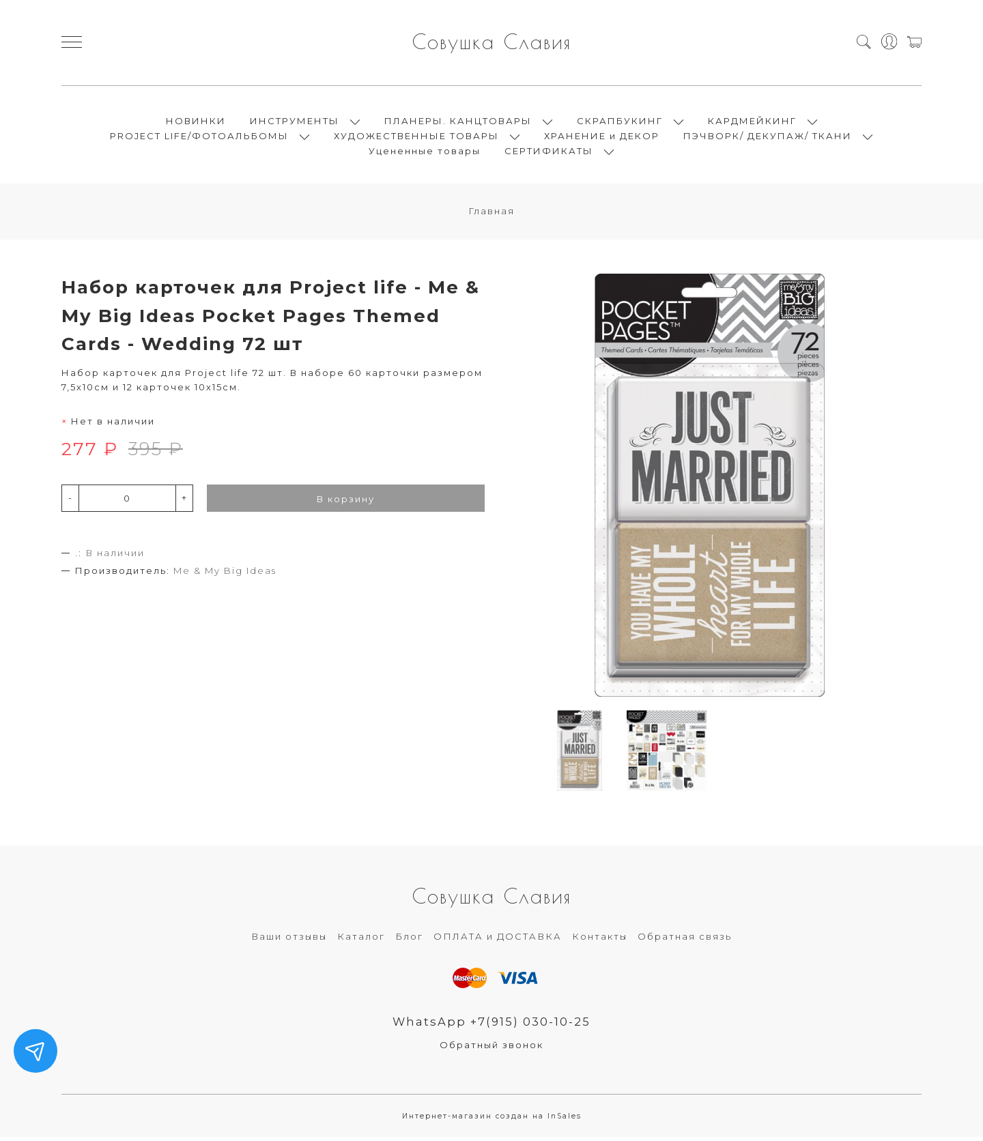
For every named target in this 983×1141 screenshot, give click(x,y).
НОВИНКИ (196, 122)
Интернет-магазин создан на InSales (492, 1120)
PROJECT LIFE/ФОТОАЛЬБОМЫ (199, 137)
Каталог (361, 939)
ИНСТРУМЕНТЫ (294, 122)
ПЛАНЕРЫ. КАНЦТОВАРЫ (458, 122)
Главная (491, 215)
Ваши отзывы (289, 939)
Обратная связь (685, 939)
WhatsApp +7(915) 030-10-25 (492, 1025)
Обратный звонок (491, 1048)
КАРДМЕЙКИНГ (752, 122)
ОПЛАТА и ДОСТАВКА (497, 939)
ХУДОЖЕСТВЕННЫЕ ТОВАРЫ (416, 137)
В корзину (346, 502)
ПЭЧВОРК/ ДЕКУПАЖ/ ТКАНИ (767, 137)
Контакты (599, 939)
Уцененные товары (425, 152)
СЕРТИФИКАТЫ (548, 152)
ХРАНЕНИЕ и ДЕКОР (601, 137)
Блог (409, 939)
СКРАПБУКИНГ (620, 122)
